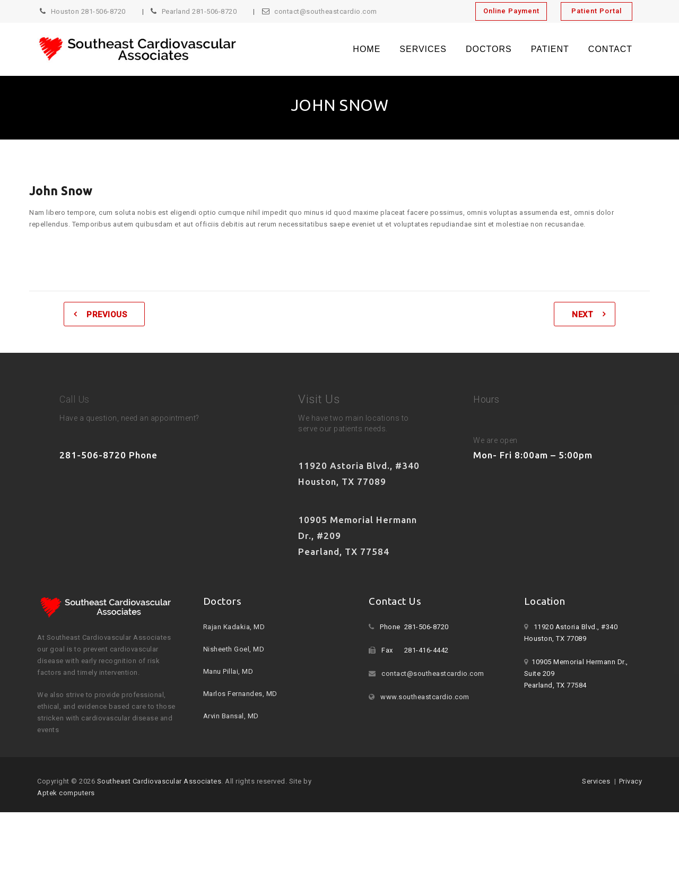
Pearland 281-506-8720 (199, 11)
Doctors (489, 49)
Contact (610, 49)
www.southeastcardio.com (424, 697)
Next (582, 314)
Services (423, 49)
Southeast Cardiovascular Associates (159, 781)
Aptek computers (66, 793)
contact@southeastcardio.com (325, 11)
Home (366, 49)
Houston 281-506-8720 (88, 11)
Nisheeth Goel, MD (234, 649)
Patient (550, 49)
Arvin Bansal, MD (231, 716)
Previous (106, 314)
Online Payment (511, 11)
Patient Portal (596, 11)
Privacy (630, 781)
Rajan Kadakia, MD (234, 627)
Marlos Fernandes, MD (240, 694)
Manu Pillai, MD (228, 671)
